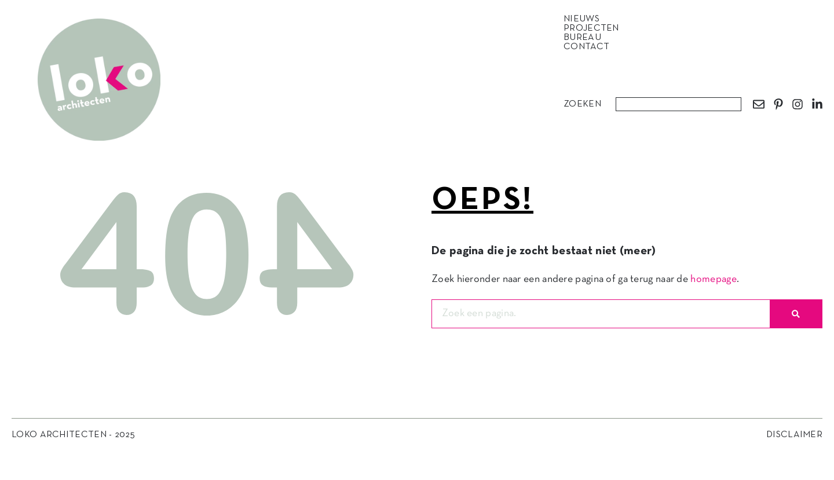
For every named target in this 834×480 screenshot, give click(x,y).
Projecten (594, 28)
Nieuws (584, 19)
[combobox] (678, 104)
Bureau (585, 37)
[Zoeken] (796, 314)
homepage (713, 279)
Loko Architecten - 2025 (73, 435)
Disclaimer (794, 435)
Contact (586, 47)
